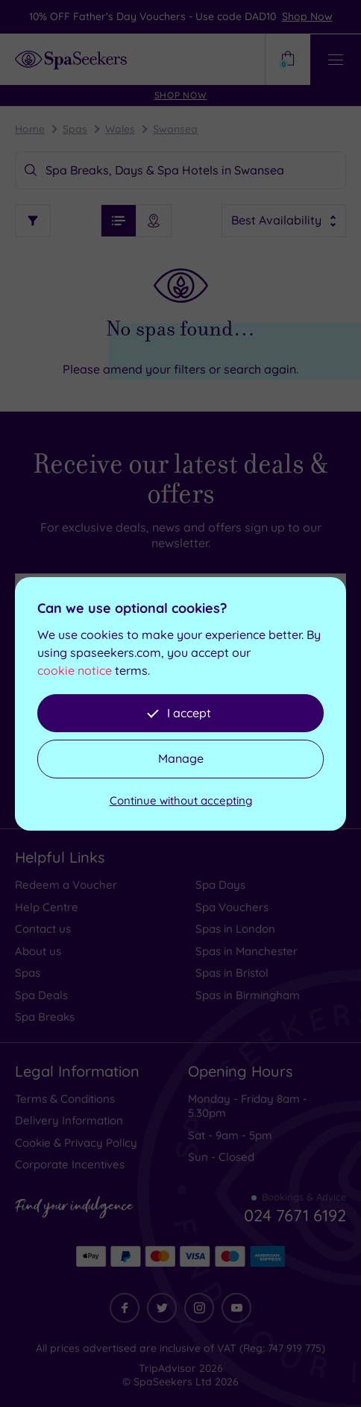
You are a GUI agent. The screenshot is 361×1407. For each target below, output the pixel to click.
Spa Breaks (45, 1017)
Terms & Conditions (65, 1099)
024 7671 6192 (295, 1215)
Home (30, 129)
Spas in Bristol (232, 973)
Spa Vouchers (232, 907)
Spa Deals (41, 995)
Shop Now (307, 16)
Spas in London (235, 929)
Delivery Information (69, 1120)
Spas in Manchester (246, 951)
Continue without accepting (181, 800)
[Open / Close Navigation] (335, 59)
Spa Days (220, 885)
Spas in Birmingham (247, 995)
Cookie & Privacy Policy (76, 1143)
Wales (120, 129)
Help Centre (46, 907)
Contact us (43, 929)
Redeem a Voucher (66, 885)
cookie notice (74, 670)
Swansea (175, 129)
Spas (75, 129)
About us (38, 951)
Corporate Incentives (70, 1164)
